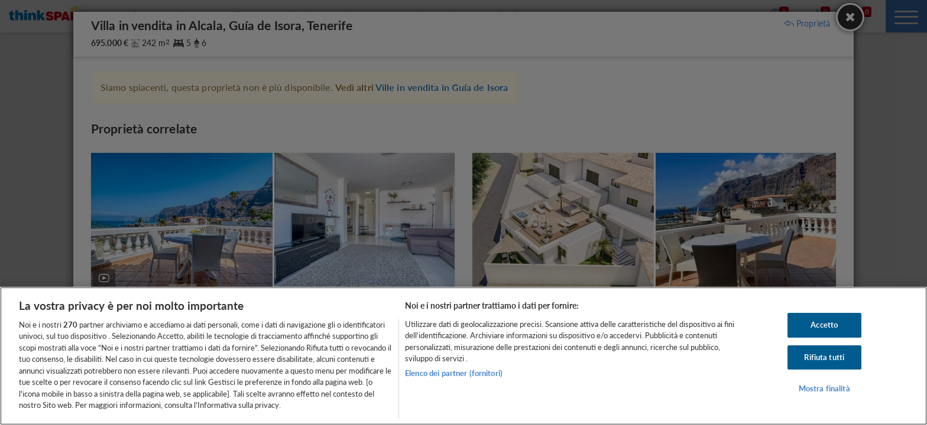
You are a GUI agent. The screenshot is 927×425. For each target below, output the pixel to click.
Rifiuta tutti (824, 357)
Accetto (824, 324)
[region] (463, 356)
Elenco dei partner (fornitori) (454, 373)
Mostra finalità (824, 388)
